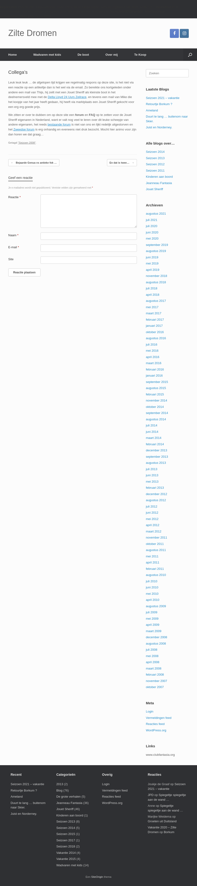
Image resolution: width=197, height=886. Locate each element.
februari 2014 (155, 444)
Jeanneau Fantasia (159, 183)
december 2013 (156, 450)
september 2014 (157, 413)
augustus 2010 (156, 575)
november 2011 (156, 537)
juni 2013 (152, 475)
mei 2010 (152, 593)
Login (149, 711)
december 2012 (156, 494)
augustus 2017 (156, 301)
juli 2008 (151, 649)
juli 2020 (151, 226)
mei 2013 (152, 481)
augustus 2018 (156, 282)
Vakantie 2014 (66, 852)
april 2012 (152, 525)
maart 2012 (153, 531)
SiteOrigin (97, 876)
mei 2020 (152, 238)
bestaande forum (59, 124)
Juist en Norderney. (159, 127)
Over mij (112, 54)
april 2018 (152, 294)
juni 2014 (152, 431)
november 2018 (156, 276)
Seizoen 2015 (65, 834)
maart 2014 (153, 438)
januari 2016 (154, 375)
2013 (59, 784)
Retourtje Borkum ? (159, 104)
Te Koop (140, 54)
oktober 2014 (155, 407)
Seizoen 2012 (155, 164)
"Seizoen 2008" (27, 142)
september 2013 (157, 456)
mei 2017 (152, 307)
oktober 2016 (155, 332)
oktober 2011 (155, 544)
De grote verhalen (68, 796)
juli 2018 (151, 288)
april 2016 (152, 357)
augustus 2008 (156, 643)
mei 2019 (152, 263)
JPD (151, 795)
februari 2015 (155, 394)
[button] (190, 54)
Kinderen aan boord (159, 176)
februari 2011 (155, 569)
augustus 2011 (156, 550)
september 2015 (157, 382)
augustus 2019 (156, 251)
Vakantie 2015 (66, 859)
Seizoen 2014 (155, 152)
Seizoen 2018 (65, 846)
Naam (13, 235)
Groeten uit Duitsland (162, 821)
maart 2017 (153, 313)
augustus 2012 (156, 500)
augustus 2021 (156, 213)
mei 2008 (152, 656)
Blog (59, 790)
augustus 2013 (156, 463)
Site (10, 259)
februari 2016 (155, 369)
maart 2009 (153, 631)
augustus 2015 (156, 388)
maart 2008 (153, 668)
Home (12, 54)
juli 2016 (151, 344)
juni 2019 (152, 257)
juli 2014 (151, 425)
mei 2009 (152, 618)
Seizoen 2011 (155, 170)
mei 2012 (152, 519)
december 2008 (156, 637)
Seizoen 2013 (155, 158)
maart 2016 (153, 363)
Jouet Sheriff (154, 189)
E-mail (13, 247)
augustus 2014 (156, 419)
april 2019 (152, 270)
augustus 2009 (156, 606)
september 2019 (157, 245)
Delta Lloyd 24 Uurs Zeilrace (67, 97)
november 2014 (156, 400)
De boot (83, 54)
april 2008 (152, 662)
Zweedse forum (24, 129)
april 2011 (152, 562)
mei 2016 (152, 350)
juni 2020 (152, 232)
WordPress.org (156, 730)
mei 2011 (152, 556)
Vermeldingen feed (158, 718)
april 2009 (152, 624)
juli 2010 (151, 581)
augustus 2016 (156, 338)
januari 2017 (154, 325)
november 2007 (156, 681)
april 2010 (152, 600)
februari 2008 (155, 674)
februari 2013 (155, 487)
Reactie (14, 197)
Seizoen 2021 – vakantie (162, 98)
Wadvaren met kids (47, 54)
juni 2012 (152, 512)
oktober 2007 (155, 687)
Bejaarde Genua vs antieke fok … (34, 163)
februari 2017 (155, 319)
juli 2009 (151, 612)
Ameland (152, 110)
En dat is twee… (122, 163)
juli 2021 (151, 220)
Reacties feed (155, 724)
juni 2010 (152, 587)
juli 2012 (151, 506)
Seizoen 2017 (65, 840)
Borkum (169, 832)
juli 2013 (151, 469)
